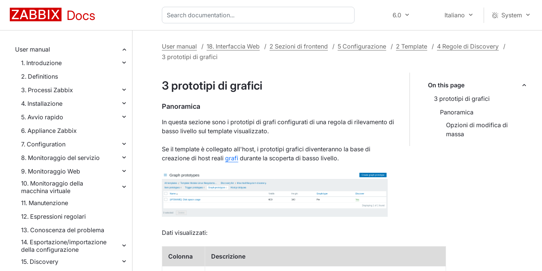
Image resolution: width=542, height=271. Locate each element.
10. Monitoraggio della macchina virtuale (52, 187)
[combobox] (260, 15)
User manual (32, 49)
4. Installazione (41, 103)
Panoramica (456, 112)
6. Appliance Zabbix (49, 130)
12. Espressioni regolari (53, 216)
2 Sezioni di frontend (298, 46)
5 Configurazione (362, 46)
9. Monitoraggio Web (50, 171)
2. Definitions (39, 76)
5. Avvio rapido (42, 117)
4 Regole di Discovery (468, 46)
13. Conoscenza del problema (62, 230)
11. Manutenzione (44, 203)
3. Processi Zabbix (47, 90)
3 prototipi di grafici (462, 98)
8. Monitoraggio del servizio (60, 157)
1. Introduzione (41, 63)
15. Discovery (39, 261)
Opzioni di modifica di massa (477, 129)
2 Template (411, 46)
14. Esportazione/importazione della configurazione (64, 245)
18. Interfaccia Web (233, 46)
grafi (231, 158)
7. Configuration (43, 144)
